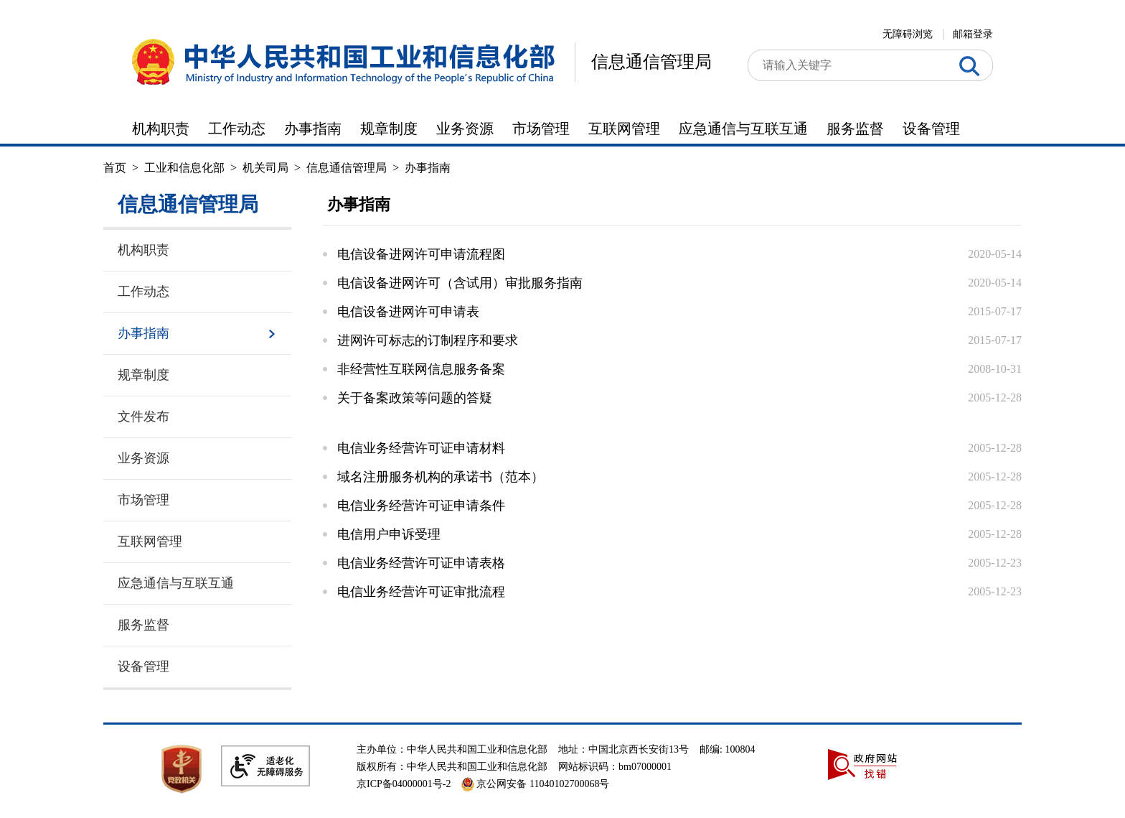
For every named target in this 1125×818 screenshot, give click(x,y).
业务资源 (465, 128)
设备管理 (931, 128)
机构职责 (160, 128)
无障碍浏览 (907, 34)
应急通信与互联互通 (743, 128)
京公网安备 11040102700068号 (535, 784)
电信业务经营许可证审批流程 (421, 592)
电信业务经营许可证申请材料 (421, 448)
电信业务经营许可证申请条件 (421, 505)
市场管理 (541, 128)
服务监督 (855, 128)
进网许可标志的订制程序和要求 (427, 340)
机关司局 (265, 168)
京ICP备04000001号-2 (404, 784)
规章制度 (389, 128)
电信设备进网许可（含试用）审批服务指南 (460, 283)
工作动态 (236, 128)
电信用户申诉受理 (389, 534)
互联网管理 (624, 128)
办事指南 (313, 128)
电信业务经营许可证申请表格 (421, 563)
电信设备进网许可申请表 (408, 312)
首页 (114, 168)
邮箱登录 (973, 34)
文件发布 (143, 416)
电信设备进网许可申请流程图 (421, 254)
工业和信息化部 (184, 168)
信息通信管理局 (651, 61)
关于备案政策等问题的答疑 (414, 398)
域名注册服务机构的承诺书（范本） (440, 477)
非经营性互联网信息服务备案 (421, 369)
